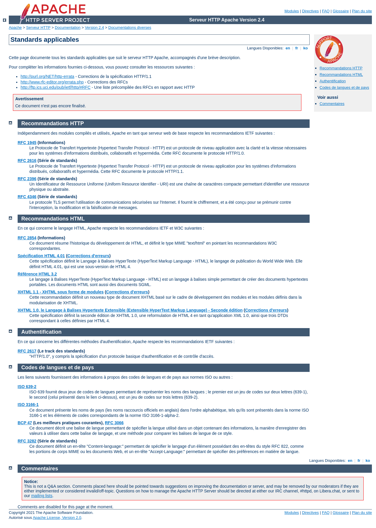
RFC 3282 (27, 441)
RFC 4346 (27, 196)
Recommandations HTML (341, 74)
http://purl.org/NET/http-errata (47, 76)
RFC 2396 (27, 178)
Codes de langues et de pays (344, 87)
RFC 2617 (27, 351)
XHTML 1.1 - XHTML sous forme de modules (61, 292)
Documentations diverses (129, 27)
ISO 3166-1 (28, 404)
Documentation (67, 27)
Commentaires (332, 103)
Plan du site (362, 11)
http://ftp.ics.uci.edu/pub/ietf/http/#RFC (55, 87)
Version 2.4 (94, 27)
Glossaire (341, 11)
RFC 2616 (27, 160)
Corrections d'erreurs (88, 255)
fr (296, 48)
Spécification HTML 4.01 (41, 255)
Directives (310, 11)
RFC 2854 (27, 237)
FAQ (326, 11)
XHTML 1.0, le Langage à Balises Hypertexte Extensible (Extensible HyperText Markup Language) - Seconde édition (130, 310)
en (288, 48)
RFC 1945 (27, 142)
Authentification (333, 81)
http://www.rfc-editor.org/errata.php (52, 82)
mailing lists (41, 495)
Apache (15, 27)
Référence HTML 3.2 (37, 274)
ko (305, 48)
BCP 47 (25, 422)
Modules (291, 11)
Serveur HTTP (38, 27)
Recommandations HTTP (341, 68)
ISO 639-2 (27, 386)
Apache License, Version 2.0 (57, 517)
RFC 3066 (114, 422)
